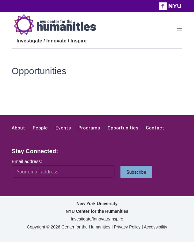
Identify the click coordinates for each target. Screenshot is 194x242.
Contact (155, 127)
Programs (89, 127)
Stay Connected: (35, 151)
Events (63, 127)
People (40, 127)
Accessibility (155, 226)
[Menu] (179, 30)
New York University (96, 203)
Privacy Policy (127, 226)
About (18, 127)
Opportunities (123, 127)
